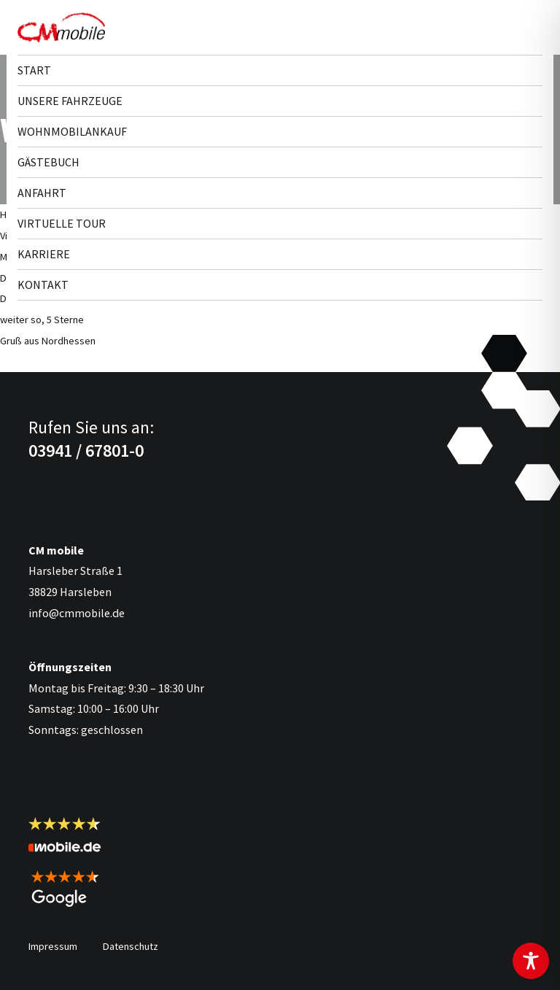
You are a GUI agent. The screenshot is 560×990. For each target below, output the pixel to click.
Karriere (44, 254)
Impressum (52, 946)
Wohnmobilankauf (72, 131)
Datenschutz (130, 946)
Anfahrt (42, 192)
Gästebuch (48, 162)
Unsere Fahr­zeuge (70, 100)
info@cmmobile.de (76, 613)
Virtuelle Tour (62, 223)
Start (34, 70)
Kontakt (43, 284)
